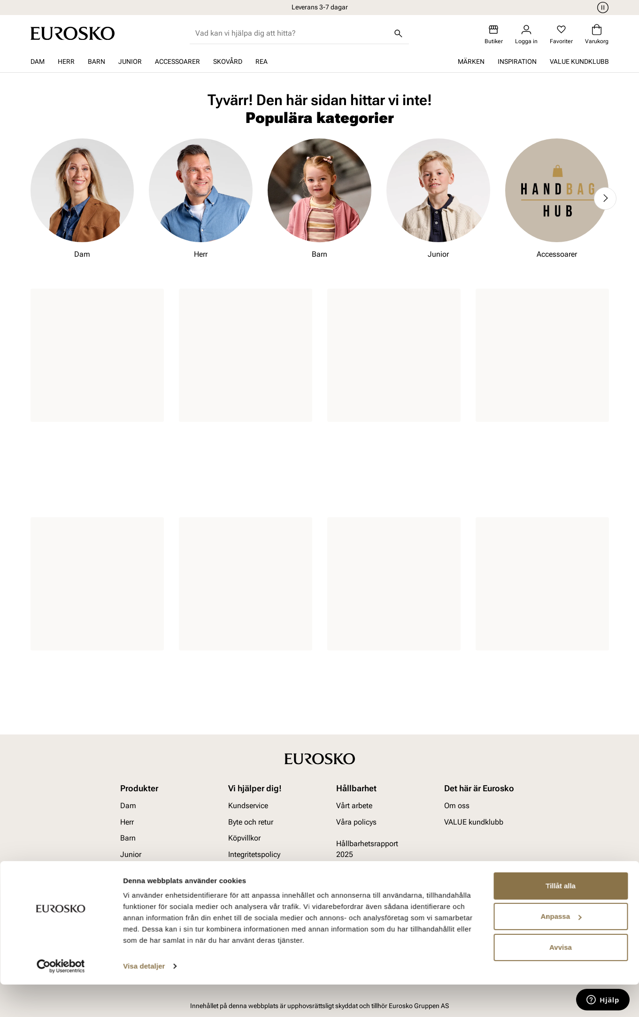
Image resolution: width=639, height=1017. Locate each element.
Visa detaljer (144, 998)
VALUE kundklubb (579, 61)
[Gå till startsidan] (73, 33)
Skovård (227, 61)
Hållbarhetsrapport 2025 (367, 848)
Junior (130, 61)
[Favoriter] (561, 34)
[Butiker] (493, 34)
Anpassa (560, 949)
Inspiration (517, 61)
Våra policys (356, 822)
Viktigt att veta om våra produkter (258, 875)
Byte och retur (250, 822)
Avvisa (560, 980)
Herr (66, 61)
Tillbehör (134, 870)
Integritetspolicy (254, 854)
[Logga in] (526, 34)
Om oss (457, 806)
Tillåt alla (561, 918)
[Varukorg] (597, 34)
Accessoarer (177, 61)
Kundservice (248, 806)
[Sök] (398, 33)
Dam (38, 61)
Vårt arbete (354, 806)
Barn (96, 61)
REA (261, 61)
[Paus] (601, 7)
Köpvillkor (244, 837)
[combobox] (291, 33)
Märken (471, 61)
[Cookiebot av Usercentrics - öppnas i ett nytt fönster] (61, 999)
